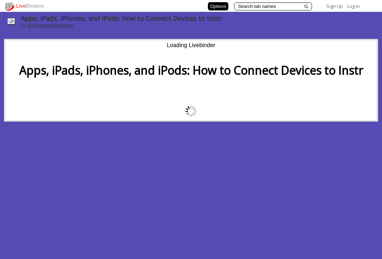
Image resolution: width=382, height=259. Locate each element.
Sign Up (334, 6)
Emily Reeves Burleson (50, 25)
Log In (353, 6)
